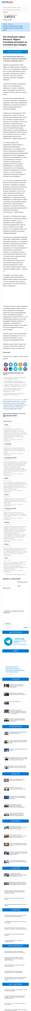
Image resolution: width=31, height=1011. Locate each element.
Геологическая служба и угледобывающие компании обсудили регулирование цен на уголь (16, 861)
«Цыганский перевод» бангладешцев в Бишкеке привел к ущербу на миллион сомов (18, 742)
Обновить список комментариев (16, 574)
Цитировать (7, 441)
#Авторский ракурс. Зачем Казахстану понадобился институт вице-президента (14, 955)
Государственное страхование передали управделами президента (17, 694)
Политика (10, 24)
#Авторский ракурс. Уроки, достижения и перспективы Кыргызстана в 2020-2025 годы (15, 935)
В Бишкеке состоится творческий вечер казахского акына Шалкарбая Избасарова (17, 797)
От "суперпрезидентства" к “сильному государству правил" (13, 924)
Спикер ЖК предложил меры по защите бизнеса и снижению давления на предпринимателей (16, 814)
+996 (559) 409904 (11, 415)
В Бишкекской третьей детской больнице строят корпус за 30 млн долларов (16, 993)
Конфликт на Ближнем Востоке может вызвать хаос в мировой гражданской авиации (15, 899)
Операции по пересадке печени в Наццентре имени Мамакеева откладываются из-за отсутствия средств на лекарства (15, 1000)
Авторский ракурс (12, 7)
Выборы (5, 7)
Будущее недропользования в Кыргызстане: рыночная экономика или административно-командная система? (15, 875)
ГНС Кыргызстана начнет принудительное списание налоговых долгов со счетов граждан (15, 825)
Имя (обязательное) (22, 582)
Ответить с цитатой (16, 439)
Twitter (5, 17)
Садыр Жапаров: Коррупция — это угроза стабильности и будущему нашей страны (15, 385)
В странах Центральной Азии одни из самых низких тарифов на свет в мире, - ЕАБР (15, 837)
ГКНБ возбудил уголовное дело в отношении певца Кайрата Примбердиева (14, 382)
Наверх (26, 627)
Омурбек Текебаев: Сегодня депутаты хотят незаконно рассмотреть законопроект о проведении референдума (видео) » (15, 406)
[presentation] (15, 618)
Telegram (14, 17)
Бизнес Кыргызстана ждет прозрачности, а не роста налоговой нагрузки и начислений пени (15, 831)
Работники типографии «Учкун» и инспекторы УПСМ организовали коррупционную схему (12, 390)
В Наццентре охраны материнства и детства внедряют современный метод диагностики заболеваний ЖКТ (15, 980)
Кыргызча (5, 12)
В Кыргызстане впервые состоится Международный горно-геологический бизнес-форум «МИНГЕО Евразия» (15, 867)
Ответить (6, 439)
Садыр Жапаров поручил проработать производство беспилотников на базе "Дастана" (17, 806)
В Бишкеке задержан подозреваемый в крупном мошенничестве (18, 732)
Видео (18, 7)
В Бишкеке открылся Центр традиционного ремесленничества (17, 788)
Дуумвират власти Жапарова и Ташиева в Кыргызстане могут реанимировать (16, 686)
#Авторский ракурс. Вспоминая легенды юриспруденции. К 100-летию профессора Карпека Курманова (14, 942)
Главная (5, 24)
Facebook (7, 17)
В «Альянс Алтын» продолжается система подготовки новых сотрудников (14, 850)
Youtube (10, 17)
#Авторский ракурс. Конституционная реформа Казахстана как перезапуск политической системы (15, 962)
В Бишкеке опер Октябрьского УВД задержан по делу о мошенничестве (17, 766)
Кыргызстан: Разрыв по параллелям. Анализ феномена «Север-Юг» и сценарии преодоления (16, 912)
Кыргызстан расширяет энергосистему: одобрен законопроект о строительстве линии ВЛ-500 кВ (16, 843)
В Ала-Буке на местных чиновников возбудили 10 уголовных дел (13, 394)
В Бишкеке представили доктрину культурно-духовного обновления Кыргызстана (17, 720)
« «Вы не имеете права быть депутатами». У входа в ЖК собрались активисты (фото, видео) (15, 401)
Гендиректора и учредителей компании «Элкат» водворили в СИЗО (14, 378)
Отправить (7, 623)
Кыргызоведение (7, 9)
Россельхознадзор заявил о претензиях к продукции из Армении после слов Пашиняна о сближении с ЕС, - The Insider (18, 712)
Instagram (12, 17)
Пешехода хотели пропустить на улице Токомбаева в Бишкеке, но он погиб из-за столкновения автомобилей (18, 759)
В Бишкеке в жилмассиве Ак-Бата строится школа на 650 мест (17, 780)
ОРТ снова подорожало (14, 701)
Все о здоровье (16, 9)
